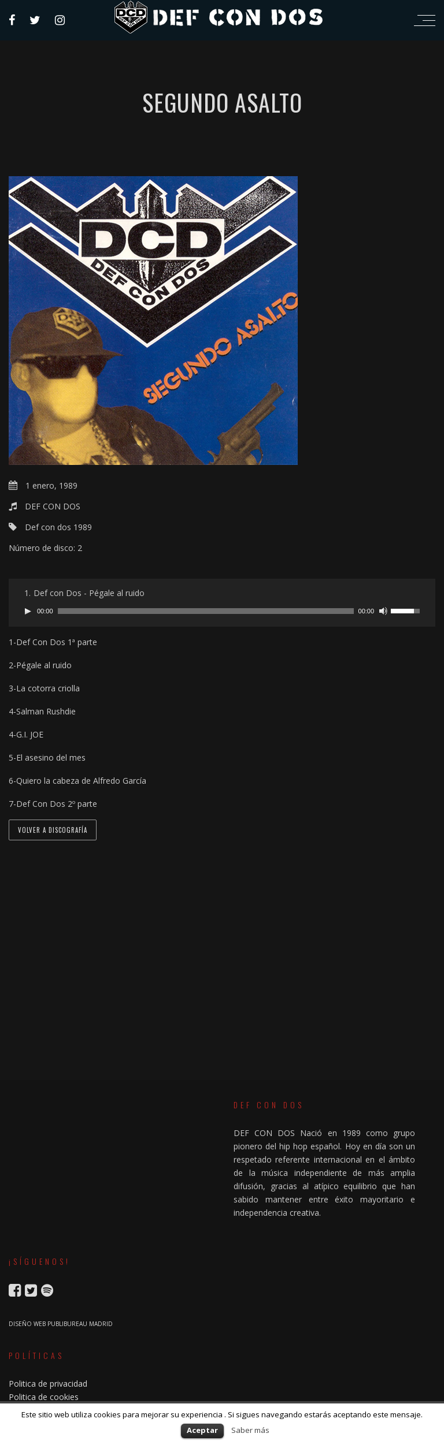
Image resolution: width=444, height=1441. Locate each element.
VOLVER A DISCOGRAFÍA (52, 830)
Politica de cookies (44, 1396)
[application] (222, 611)
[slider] (206, 611)
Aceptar (202, 1430)
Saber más (250, 1430)
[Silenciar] (383, 611)
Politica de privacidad (48, 1383)
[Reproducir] (27, 611)
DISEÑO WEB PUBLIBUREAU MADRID (61, 1324)
